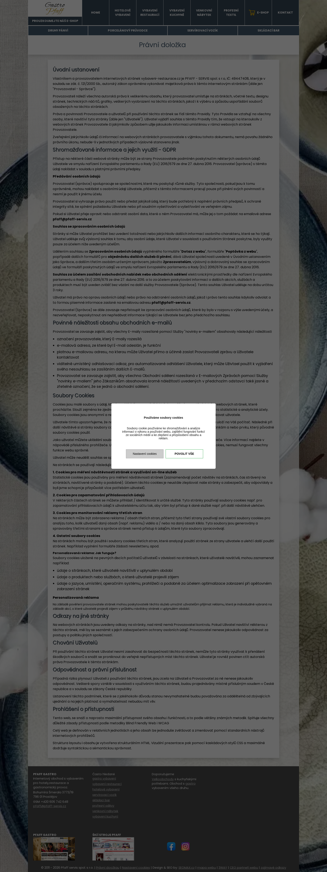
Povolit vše (184, 453)
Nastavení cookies (145, 453)
